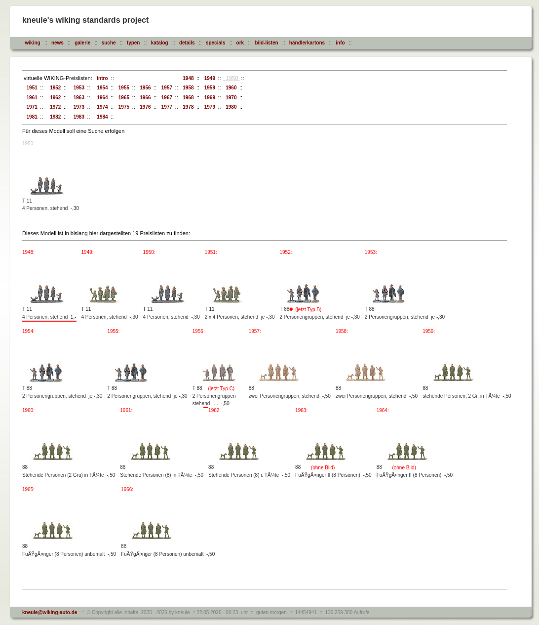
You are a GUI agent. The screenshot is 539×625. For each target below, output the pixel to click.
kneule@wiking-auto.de (49, 612)
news (57, 42)
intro (101, 78)
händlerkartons (307, 42)
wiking (32, 42)
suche (109, 42)
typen (133, 42)
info (340, 42)
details (187, 42)
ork (240, 42)
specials (215, 42)
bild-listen (266, 42)
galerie (82, 42)
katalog (159, 42)
